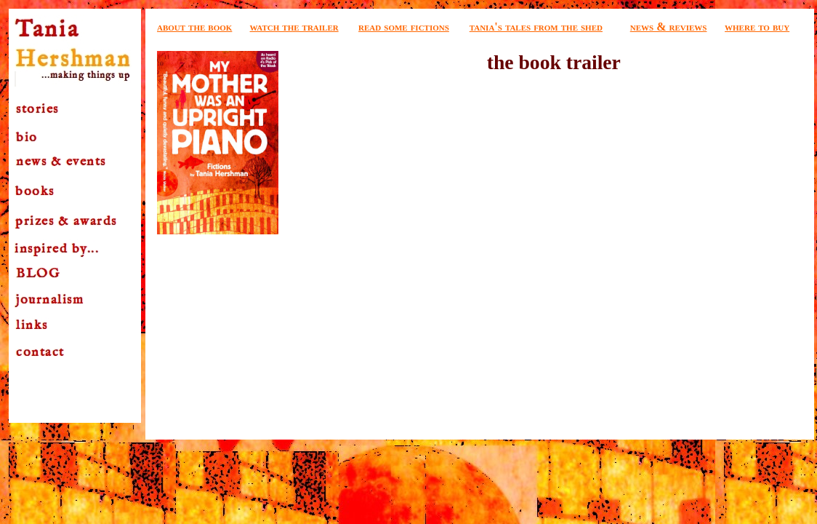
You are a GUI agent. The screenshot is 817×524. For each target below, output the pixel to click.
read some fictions (403, 26)
